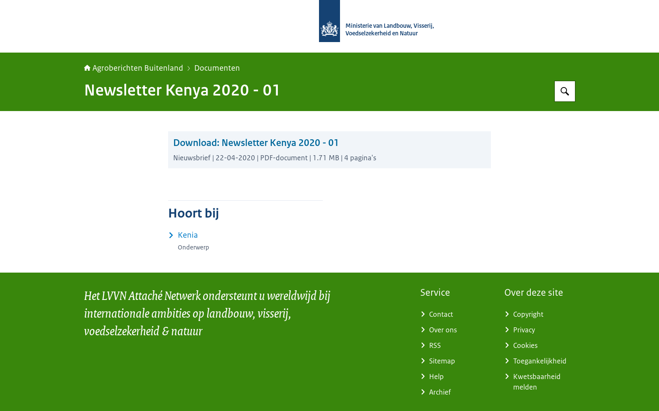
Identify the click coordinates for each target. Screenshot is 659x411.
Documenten (217, 68)
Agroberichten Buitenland (133, 68)
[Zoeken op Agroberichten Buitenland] (565, 91)
